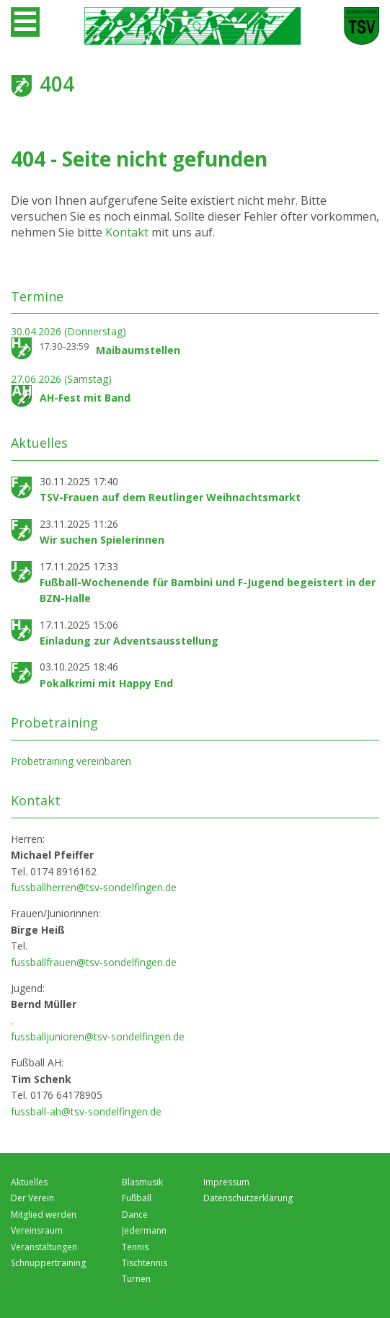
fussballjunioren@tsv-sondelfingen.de (98, 1036)
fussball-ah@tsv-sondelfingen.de (86, 1111)
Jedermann (144, 1230)
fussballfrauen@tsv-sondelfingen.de (94, 962)
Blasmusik (142, 1182)
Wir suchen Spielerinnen (102, 540)
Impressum (226, 1182)
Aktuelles (29, 1182)
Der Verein (32, 1198)
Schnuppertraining (48, 1263)
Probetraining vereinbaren (71, 761)
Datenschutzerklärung (248, 1198)
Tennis (135, 1247)
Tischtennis (144, 1263)
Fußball (136, 1198)
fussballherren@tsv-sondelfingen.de (94, 887)
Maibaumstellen (138, 350)
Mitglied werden (43, 1214)
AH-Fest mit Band (85, 397)
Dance (135, 1214)
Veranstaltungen (44, 1247)
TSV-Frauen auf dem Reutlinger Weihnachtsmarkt (170, 497)
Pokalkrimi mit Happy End (106, 683)
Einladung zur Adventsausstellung (129, 640)
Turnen (136, 1279)
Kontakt (128, 232)
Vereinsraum (37, 1230)
